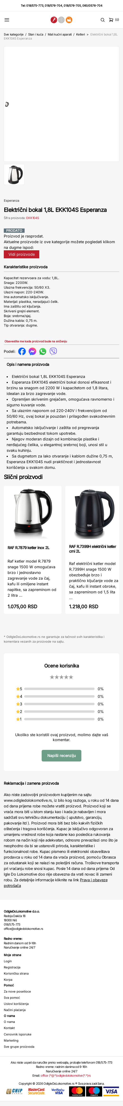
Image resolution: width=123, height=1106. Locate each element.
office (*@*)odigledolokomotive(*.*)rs (66, 1080)
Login (8, 966)
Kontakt (9, 1032)
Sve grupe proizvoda (19, 1051)
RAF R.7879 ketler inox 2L (28, 552)
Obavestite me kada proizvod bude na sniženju (35, 346)
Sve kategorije (13, 34)
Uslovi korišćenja (16, 1008)
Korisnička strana (16, 978)
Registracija (12, 972)
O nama (9, 1026)
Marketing (11, 1045)
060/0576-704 (92, 5)
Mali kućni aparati (60, 34)
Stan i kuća (35, 34)
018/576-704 (53, 5)
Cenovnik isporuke (17, 1039)
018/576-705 (72, 5)
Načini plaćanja (15, 1014)
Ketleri (80, 34)
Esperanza (11, 205)
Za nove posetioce (17, 996)
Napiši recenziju (61, 760)
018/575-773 (34, 5)
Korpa (8, 984)
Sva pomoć (12, 1002)
